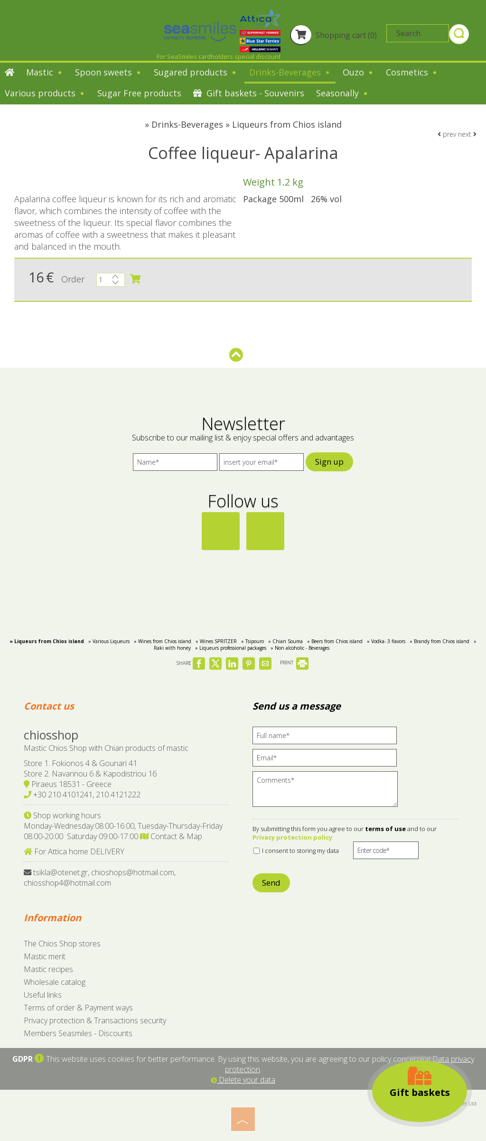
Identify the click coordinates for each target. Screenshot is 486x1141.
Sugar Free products (139, 93)
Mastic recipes (48, 969)
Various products (45, 93)
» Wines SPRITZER (216, 641)
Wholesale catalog (54, 982)
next (467, 134)
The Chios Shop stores (62, 943)
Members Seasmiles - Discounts (78, 1033)
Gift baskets (420, 1082)
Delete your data (243, 1080)
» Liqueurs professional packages (230, 648)
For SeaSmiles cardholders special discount (218, 56)
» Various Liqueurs (109, 641)
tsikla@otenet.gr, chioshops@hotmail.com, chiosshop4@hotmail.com (100, 877)
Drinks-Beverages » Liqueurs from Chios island (246, 124)
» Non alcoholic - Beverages (300, 648)
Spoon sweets (108, 72)
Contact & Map (171, 836)
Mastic (44, 72)
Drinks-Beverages (290, 72)
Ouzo (358, 72)
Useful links (43, 995)
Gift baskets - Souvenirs (248, 93)
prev (447, 134)
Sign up (329, 461)
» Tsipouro (252, 641)
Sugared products (195, 72)
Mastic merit (44, 956)
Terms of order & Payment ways (78, 1007)
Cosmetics (412, 72)
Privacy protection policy (292, 837)
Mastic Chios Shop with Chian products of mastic (106, 748)
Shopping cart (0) (333, 35)
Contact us (49, 706)
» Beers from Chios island (335, 641)
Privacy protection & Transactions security (95, 1020)
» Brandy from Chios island (439, 641)
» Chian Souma (285, 641)
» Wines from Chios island (162, 641)
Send (271, 882)
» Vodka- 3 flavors (386, 641)
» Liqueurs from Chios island (47, 641)
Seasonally (342, 93)
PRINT (294, 662)
